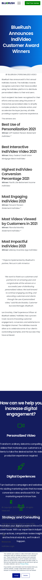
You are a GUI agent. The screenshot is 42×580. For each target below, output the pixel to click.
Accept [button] (16, 575)
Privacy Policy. (24, 564)
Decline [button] (25, 575)
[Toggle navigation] (19, 3)
